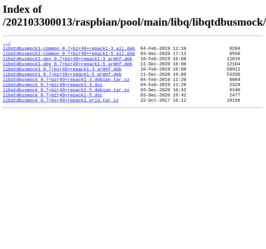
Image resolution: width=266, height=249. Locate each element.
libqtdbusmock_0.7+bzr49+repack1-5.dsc (53, 106)
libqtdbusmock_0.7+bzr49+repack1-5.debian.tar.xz (66, 100)
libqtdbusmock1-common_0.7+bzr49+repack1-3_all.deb (69, 50)
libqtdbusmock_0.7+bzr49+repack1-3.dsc (53, 94)
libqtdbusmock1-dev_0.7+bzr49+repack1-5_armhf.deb (67, 69)
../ (7, 44)
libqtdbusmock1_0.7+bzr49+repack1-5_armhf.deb (62, 81)
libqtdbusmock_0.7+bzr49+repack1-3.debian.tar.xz (66, 87)
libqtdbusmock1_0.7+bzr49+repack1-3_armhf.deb (62, 75)
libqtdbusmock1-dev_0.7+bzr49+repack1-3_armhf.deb (67, 62)
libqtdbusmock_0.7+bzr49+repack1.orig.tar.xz (61, 112)
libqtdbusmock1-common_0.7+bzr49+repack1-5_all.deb (69, 56)
